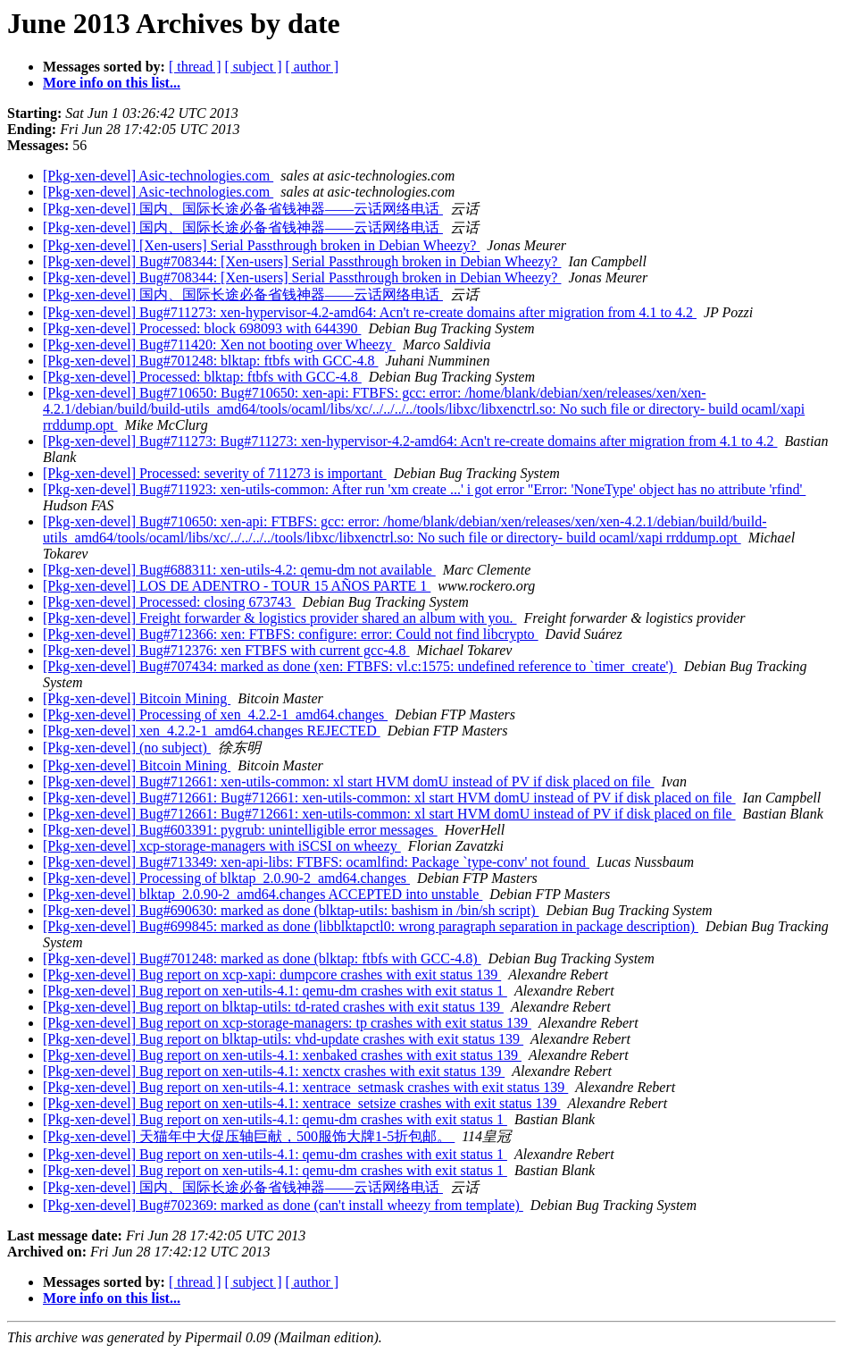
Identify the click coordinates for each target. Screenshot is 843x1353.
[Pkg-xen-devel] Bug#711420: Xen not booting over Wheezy (219, 344)
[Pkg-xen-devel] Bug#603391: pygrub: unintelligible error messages (240, 829)
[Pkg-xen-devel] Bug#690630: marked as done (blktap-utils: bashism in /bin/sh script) (290, 910)
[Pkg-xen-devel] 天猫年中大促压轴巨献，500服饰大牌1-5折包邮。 (249, 1136)
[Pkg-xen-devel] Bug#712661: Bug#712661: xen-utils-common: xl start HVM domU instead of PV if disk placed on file (389, 797)
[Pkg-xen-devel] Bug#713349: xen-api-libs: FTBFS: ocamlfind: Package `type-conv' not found (316, 862)
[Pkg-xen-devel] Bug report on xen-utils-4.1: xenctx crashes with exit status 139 (274, 1071)
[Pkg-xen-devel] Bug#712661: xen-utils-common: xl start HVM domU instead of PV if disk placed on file (349, 781)
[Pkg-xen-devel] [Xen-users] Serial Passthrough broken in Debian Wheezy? (261, 245)
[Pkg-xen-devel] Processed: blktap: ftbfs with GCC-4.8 (202, 376)
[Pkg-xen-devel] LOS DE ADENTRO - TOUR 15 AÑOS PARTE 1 (236, 585)
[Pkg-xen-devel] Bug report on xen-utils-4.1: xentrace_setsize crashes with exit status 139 (301, 1103)
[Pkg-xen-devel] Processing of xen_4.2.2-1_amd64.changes (215, 714)
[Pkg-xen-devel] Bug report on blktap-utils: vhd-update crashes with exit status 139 (283, 1038)
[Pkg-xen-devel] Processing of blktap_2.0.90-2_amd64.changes (226, 878)
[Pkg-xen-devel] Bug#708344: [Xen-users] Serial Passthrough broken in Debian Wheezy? (302, 261)
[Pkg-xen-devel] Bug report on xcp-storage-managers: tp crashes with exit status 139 (287, 1022)
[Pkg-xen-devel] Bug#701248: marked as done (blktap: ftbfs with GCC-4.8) (262, 958)
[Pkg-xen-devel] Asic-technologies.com (158, 175)
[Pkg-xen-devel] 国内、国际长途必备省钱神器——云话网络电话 (243, 208)
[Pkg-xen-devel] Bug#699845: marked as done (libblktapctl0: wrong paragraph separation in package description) (370, 926)
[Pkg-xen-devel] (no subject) (127, 747)
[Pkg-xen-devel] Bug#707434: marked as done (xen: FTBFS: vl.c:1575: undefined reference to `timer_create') (360, 666)
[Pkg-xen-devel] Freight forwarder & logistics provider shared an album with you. (280, 618)
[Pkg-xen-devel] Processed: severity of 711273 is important (215, 473)
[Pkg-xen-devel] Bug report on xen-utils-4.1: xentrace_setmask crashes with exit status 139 (305, 1087)
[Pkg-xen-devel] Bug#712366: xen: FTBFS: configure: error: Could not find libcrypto (290, 634)
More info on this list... (111, 82)
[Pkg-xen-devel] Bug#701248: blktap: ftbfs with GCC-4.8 (211, 360)
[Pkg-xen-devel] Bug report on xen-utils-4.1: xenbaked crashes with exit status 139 (282, 1055)
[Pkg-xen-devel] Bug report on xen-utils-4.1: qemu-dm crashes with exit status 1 (275, 990)
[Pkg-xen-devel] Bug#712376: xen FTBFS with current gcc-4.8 (226, 650)
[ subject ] (253, 66)
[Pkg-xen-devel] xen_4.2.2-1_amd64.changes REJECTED (211, 730)
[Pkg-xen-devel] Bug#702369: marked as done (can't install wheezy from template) (283, 1205)
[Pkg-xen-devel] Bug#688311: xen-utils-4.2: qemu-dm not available (239, 569)
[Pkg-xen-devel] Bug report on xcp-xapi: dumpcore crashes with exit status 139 (272, 974)
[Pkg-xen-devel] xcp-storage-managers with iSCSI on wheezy (222, 845)
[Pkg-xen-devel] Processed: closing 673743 (169, 601)
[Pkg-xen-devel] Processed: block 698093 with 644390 (202, 328)
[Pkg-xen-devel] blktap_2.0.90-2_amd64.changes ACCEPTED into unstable (262, 894)
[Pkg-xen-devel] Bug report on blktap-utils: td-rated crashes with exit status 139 (273, 1006)
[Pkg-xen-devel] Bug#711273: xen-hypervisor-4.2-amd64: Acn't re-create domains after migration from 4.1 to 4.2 (370, 312)
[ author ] (312, 66)
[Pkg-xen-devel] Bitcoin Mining (136, 698)
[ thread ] (195, 66)
